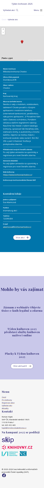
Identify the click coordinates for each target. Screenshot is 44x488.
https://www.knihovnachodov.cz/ (17, 174)
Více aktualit (20, 366)
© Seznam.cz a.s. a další (38, 60)
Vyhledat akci (9, 10)
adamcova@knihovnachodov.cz (17, 227)
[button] (22, 42)
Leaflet (30, 60)
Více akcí (20, 237)
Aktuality (5, 408)
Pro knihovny (7, 400)
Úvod (4, 19)
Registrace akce (8, 403)
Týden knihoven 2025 (22, 3)
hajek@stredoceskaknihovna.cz (14, 428)
